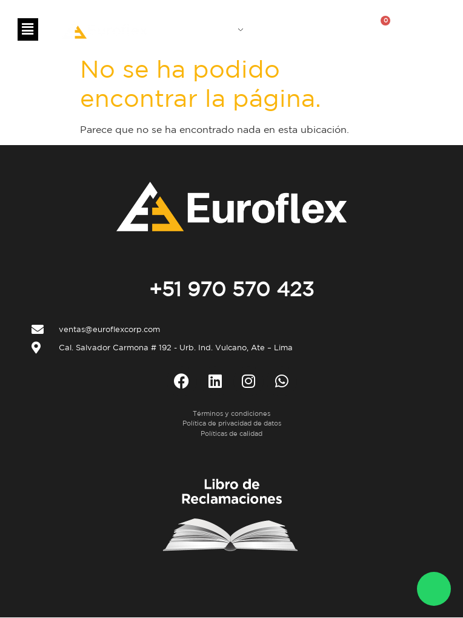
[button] (28, 29)
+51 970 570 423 (231, 289)
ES (231, 27)
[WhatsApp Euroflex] (434, 589)
